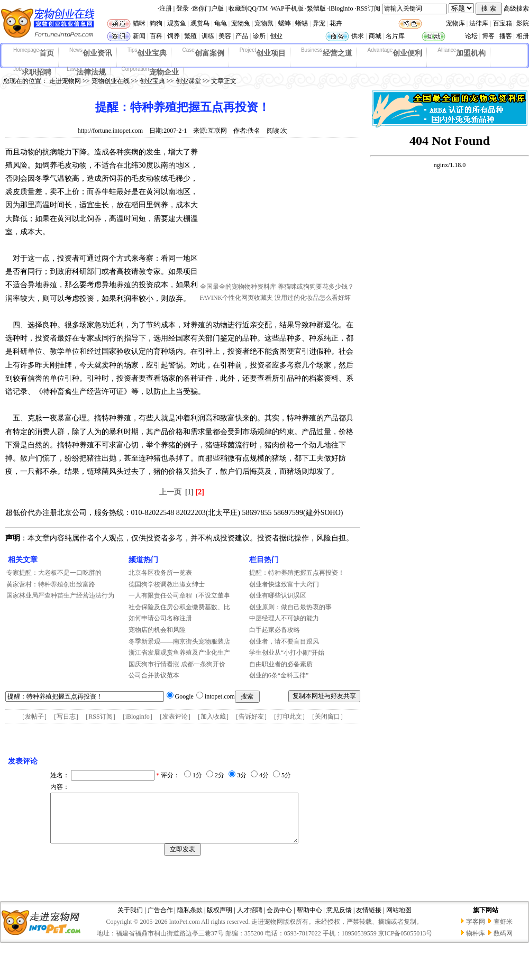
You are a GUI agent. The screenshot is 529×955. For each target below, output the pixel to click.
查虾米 (503, 931)
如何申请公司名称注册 (160, 618)
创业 (276, 36)
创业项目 (263, 52)
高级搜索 (516, 8)
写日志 (66, 716)
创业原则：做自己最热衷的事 (290, 607)
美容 (224, 36)
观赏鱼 (176, 23)
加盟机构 (461, 52)
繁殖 (190, 36)
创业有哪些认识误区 (277, 595)
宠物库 (455, 23)
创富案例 (203, 52)
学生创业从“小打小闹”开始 (287, 652)
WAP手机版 (287, 8)
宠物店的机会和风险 (157, 629)
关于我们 (130, 919)
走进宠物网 (65, 81)
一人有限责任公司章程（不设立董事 (179, 595)
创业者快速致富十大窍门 (284, 584)
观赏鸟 (199, 23)
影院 (522, 23)
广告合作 (160, 919)
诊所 (259, 36)
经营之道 (326, 52)
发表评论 (175, 716)
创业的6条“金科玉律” (279, 675)
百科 (156, 36)
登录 (182, 8)
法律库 (478, 23)
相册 (522, 36)
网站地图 (399, 919)
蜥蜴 (301, 23)
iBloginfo (341, 8)
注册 (165, 8)
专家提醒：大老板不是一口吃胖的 (54, 572)
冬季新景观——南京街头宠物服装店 (179, 641)
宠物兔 (240, 23)
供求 (357, 36)
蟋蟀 (284, 23)
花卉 (336, 23)
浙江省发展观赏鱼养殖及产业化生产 (179, 652)
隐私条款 (190, 919)
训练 (208, 36)
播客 (505, 36)
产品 (241, 36)
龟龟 (220, 23)
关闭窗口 (327, 716)
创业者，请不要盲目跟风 (284, 641)
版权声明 (219, 919)
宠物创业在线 (111, 81)
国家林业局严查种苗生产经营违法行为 (60, 595)
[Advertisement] (279, 213)
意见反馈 (339, 919)
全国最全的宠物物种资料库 (238, 286)
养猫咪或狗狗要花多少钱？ (316, 286)
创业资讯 (90, 52)
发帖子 (34, 716)
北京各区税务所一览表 (160, 572)
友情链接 (368, 919)
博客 (488, 36)
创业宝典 (147, 52)
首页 (33, 52)
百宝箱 (502, 23)
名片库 (395, 36)
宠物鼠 (263, 23)
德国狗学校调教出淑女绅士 (167, 584)
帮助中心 (309, 919)
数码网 (503, 943)
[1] (189, 492)
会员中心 (279, 919)
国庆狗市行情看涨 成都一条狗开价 (177, 664)
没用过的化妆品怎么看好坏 (313, 297)
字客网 (475, 931)
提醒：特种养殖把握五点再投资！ (296, 572)
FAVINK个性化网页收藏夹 (236, 297)
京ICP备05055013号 (405, 943)
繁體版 (316, 8)
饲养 (173, 36)
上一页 (170, 492)
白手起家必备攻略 (274, 629)
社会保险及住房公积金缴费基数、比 (179, 607)
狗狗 (156, 23)
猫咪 (139, 23)
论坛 (471, 36)
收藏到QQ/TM (248, 8)
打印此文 (289, 716)
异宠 (319, 23)
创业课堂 (188, 81)
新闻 (139, 36)
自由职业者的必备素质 (281, 664)
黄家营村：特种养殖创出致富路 (50, 584)
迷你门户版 (208, 8)
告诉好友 (251, 716)
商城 (375, 36)
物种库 (475, 943)
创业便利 (395, 52)
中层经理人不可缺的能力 (284, 618)
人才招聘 (249, 919)
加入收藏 (213, 716)
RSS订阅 (368, 8)
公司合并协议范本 (154, 675)
